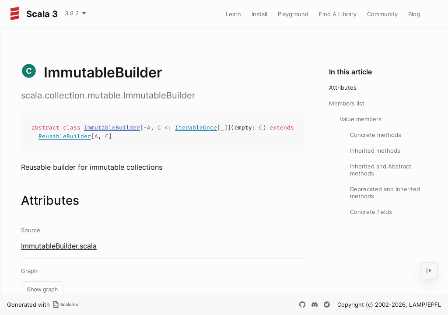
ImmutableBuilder (112, 127)
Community (382, 14)
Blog (414, 14)
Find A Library (338, 14)
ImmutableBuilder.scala (59, 246)
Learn (233, 14)
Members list (346, 103)
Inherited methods (375, 150)
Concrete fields (371, 211)
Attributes (343, 87)
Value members (361, 119)
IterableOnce (196, 127)
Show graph (42, 289)
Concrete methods (375, 134)
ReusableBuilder (64, 136)
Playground (293, 14)
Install (259, 14)
